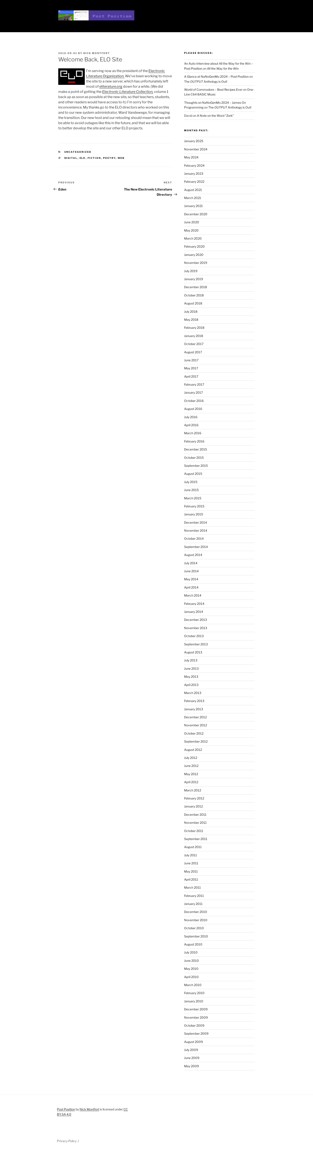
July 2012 (190, 758)
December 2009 (196, 1009)
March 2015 (192, 498)
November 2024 (195, 149)
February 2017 (194, 384)
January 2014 (193, 611)
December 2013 (195, 620)
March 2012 (192, 790)
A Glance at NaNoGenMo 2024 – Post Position (216, 76)
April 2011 (191, 879)
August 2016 (193, 409)
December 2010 (195, 912)
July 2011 (190, 855)
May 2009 (191, 1066)
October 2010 (194, 928)
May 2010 (191, 968)
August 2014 (193, 555)
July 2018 (190, 311)
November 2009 (196, 1017)
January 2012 (193, 806)
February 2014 (194, 603)
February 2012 (194, 798)
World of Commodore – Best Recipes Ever (213, 89)
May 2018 (191, 319)
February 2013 (194, 701)
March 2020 (193, 238)
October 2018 (194, 295)
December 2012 (195, 717)
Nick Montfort (96, 53)
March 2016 (192, 433)
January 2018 (193, 336)
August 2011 (193, 847)
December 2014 (195, 522)
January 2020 (193, 255)
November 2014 (195, 530)
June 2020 (191, 222)
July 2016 (190, 417)
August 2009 (193, 1042)
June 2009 (191, 1058)
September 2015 (196, 465)
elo (83, 157)
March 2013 (192, 693)
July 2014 (190, 563)
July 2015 (190, 482)
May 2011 (191, 871)
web (121, 157)
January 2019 (193, 279)
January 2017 (193, 392)
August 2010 (193, 944)
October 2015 (194, 457)
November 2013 (195, 628)
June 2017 (191, 360)
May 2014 (191, 579)
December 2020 (195, 214)
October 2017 (193, 344)
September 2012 (196, 741)
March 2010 (192, 985)
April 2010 (191, 977)
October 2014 (194, 538)
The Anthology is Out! (205, 81)
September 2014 (196, 547)
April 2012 (191, 782)
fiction (94, 157)
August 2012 (193, 749)
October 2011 (193, 831)
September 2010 (196, 936)
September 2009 (196, 1033)
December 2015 (195, 449)
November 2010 (195, 920)
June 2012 (191, 766)
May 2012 (191, 774)
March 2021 (192, 198)
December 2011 (195, 814)
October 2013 (194, 636)
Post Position (66, 1109)
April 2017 (191, 376)
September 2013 (196, 644)
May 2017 (191, 368)
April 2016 (191, 425)
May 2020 (191, 230)
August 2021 (193, 190)
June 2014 (191, 571)
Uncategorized (78, 151)
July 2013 (190, 660)
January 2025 (193, 141)
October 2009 (194, 1025)
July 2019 (190, 271)
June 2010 (191, 960)
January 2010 (193, 1001)
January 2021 (193, 206)
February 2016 (194, 441)
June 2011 (191, 863)
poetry (109, 157)
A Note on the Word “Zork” (215, 115)
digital (71, 157)
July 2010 (191, 952)
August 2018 (193, 303)
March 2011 (192, 887)
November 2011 (195, 822)
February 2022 (194, 181)
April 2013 (191, 685)
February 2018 (194, 327)
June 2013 (191, 668)
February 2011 (194, 896)
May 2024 (191, 157)
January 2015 (193, 514)
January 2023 (193, 173)
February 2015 (194, 506)
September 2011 (195, 839)
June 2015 (191, 490)
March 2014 (192, 595)
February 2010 (194, 993)
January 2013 (193, 709)
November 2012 (195, 725)
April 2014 (191, 587)
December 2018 (195, 287)
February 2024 (194, 165)
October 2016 (194, 401)
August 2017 (193, 352)
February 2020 (194, 246)
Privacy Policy (67, 1141)
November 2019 (195, 263)
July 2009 (191, 1050)
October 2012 (193, 733)
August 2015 (193, 473)
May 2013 (191, 676)
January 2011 (193, 904)
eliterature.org (110, 86)
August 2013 (193, 652)
